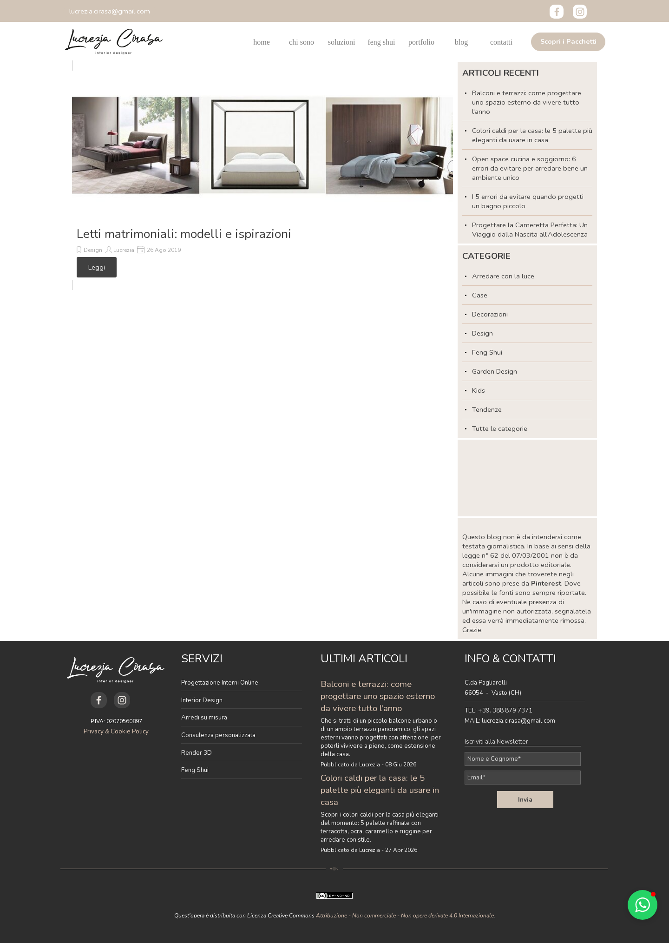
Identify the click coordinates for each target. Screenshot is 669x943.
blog (461, 42)
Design (93, 250)
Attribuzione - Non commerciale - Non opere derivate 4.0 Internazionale (405, 915)
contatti (501, 42)
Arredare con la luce (503, 276)
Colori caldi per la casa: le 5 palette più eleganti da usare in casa (532, 135)
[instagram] (580, 12)
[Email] (523, 778)
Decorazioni (490, 314)
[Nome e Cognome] (523, 759)
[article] (262, 175)
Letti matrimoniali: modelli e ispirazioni (184, 233)
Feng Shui (487, 352)
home (261, 42)
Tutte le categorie (499, 428)
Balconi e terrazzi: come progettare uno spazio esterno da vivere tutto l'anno (526, 102)
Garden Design (494, 371)
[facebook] (557, 12)
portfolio (421, 42)
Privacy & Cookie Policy (116, 731)
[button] (109, 11)
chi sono (301, 42)
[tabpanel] (241, 714)
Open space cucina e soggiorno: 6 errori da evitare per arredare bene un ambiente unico (530, 168)
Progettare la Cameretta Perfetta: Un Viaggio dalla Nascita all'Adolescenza (530, 229)
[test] (568, 42)
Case (479, 295)
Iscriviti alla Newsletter (496, 742)
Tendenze (487, 409)
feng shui (381, 42)
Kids (478, 390)
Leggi (96, 267)
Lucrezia (123, 250)
